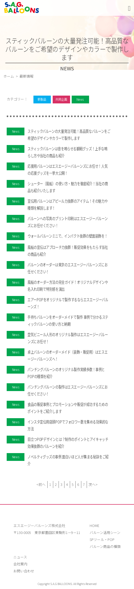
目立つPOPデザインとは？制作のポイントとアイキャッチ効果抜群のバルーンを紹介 (68, 442)
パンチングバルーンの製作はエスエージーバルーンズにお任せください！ (68, 390)
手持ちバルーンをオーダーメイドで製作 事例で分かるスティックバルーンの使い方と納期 (68, 320)
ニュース (20, 556)
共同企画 (61, 99)
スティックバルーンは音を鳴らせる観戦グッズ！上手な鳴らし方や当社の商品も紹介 (67, 152)
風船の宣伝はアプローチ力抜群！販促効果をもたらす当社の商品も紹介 (68, 250)
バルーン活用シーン (105, 532)
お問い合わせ (23, 570)
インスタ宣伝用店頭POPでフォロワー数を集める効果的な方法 (68, 425)
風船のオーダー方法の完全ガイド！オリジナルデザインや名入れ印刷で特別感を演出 (68, 285)
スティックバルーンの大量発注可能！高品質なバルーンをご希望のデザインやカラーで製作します (69, 134)
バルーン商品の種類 (105, 546)
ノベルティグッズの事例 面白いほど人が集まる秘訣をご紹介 (68, 460)
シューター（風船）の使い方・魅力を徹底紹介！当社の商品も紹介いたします (68, 187)
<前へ (40, 484)
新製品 (41, 99)
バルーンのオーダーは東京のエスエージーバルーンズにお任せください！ (68, 268)
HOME (94, 525)
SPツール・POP (102, 539)
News (80, 99)
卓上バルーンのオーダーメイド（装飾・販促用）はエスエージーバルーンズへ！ (68, 355)
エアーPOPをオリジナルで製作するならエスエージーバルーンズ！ (68, 303)
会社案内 (20, 563)
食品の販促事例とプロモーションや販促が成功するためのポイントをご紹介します (68, 407)
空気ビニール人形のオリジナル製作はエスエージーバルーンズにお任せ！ (68, 338)
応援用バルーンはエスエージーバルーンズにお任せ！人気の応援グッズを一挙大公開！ (68, 169)
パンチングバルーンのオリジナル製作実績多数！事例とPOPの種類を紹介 (66, 373)
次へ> (93, 484)
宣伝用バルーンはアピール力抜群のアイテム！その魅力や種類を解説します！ (68, 204)
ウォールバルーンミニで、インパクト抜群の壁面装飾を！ (68, 236)
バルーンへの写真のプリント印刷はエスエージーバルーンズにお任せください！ (68, 222)
